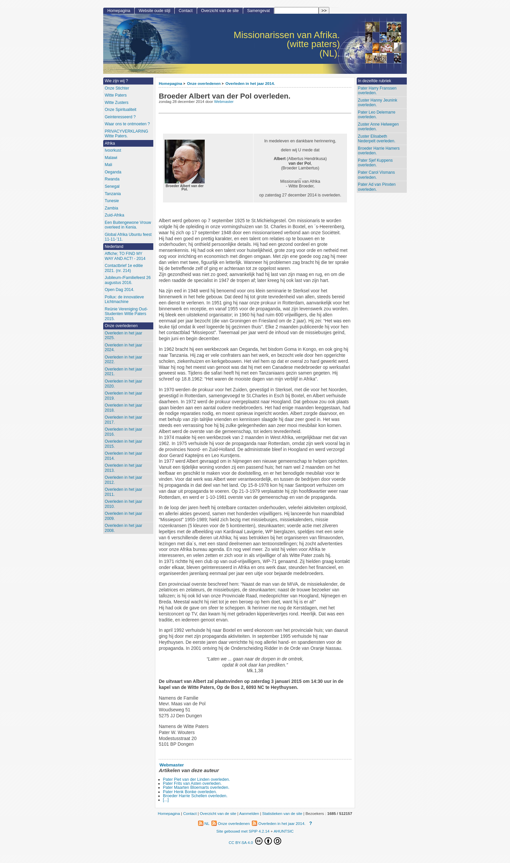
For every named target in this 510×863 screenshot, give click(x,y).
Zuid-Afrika (114, 215)
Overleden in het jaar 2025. (123, 335)
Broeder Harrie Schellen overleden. (195, 796)
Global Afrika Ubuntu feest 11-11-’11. (128, 237)
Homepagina (170, 83)
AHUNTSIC (284, 831)
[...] (166, 800)
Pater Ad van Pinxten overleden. (377, 187)
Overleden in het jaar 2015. (123, 444)
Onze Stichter (117, 88)
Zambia (111, 208)
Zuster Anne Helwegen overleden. (378, 127)
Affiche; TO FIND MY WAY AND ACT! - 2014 (125, 256)
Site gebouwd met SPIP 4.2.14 (243, 831)
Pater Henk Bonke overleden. (190, 791)
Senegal (112, 186)
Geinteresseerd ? (120, 117)
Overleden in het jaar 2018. (123, 408)
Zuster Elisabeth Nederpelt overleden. (376, 139)
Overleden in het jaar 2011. (123, 492)
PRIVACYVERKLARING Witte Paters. (126, 134)
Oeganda (113, 172)
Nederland (114, 246)
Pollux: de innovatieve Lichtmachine (124, 299)
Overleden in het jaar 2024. (123, 347)
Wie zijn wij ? (116, 81)
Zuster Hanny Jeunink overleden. (377, 103)
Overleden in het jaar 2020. (123, 384)
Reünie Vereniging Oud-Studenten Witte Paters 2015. (126, 314)
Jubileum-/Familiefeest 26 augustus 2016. (128, 280)
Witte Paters (116, 95)
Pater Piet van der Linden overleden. (196, 779)
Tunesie (112, 200)
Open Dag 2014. (119, 289)
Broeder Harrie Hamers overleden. (379, 151)
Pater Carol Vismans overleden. (376, 175)
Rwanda (112, 179)
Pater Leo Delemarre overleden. (376, 115)
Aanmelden (249, 813)
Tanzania (113, 193)
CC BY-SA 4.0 (255, 841)
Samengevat (258, 10)
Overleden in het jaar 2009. (123, 516)
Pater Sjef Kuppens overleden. (375, 163)
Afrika (110, 143)
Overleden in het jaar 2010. (123, 504)
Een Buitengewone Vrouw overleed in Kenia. (128, 225)
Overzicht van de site (220, 10)
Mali (108, 164)
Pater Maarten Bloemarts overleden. (196, 787)
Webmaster (223, 102)
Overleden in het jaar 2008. (123, 528)
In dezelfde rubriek (374, 81)
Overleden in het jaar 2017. (123, 420)
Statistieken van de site (282, 813)
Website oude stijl (154, 10)
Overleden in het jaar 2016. (123, 432)
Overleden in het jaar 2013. (123, 468)
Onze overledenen (204, 83)
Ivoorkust (113, 150)
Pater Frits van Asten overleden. (192, 783)
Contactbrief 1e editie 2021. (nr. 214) (124, 268)
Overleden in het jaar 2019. (123, 396)
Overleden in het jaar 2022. (123, 360)
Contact (186, 10)
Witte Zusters (116, 102)
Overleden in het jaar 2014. (250, 83)
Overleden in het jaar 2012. (123, 480)
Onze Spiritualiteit (120, 109)
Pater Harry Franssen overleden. (377, 91)
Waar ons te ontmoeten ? (127, 124)
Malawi (111, 157)
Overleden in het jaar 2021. (123, 372)
